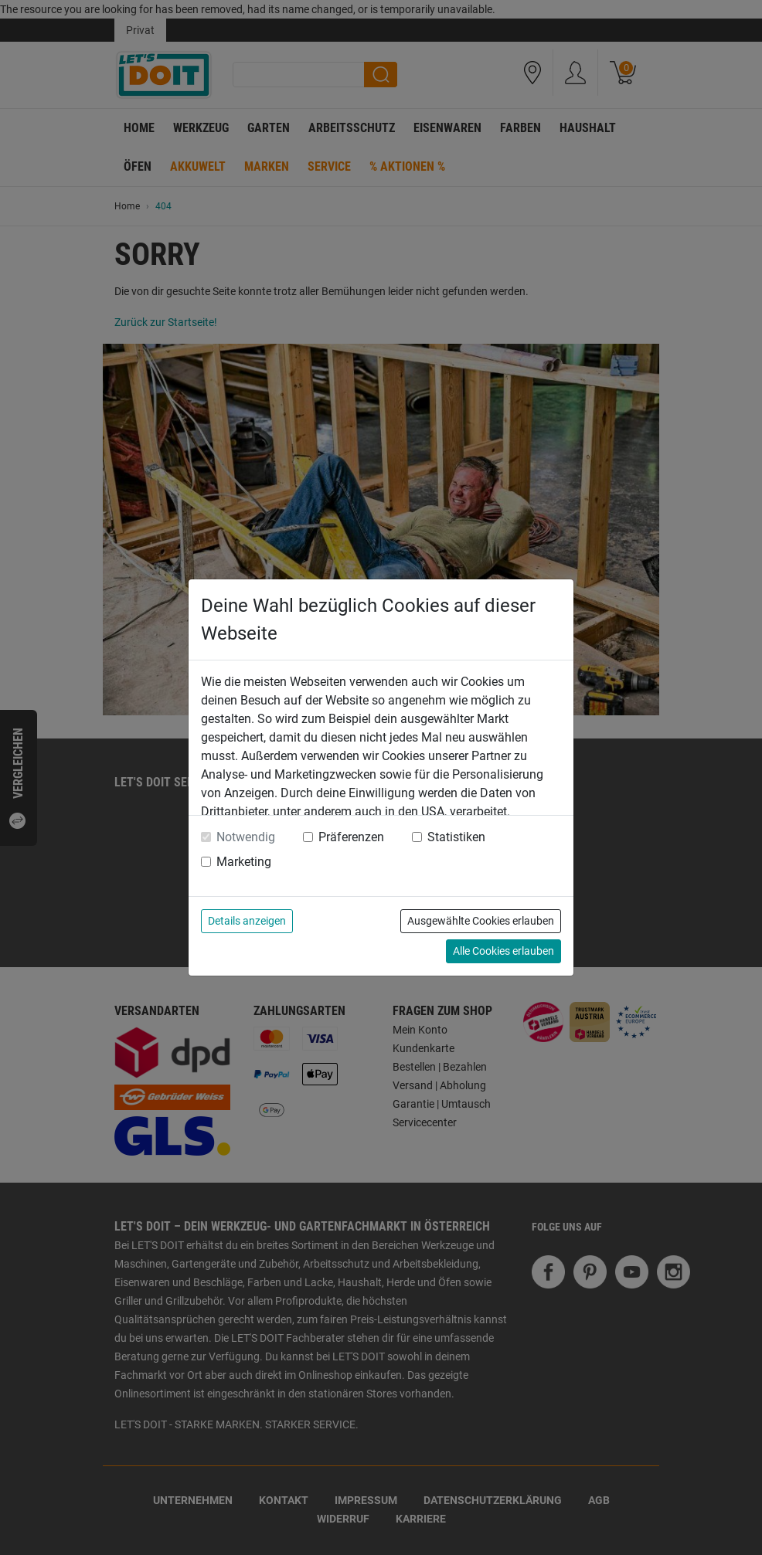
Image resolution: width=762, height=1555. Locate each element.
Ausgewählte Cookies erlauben (480, 921)
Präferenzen (351, 837)
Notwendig (245, 837)
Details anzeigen (247, 921)
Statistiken (456, 837)
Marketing (243, 861)
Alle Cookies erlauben (503, 951)
